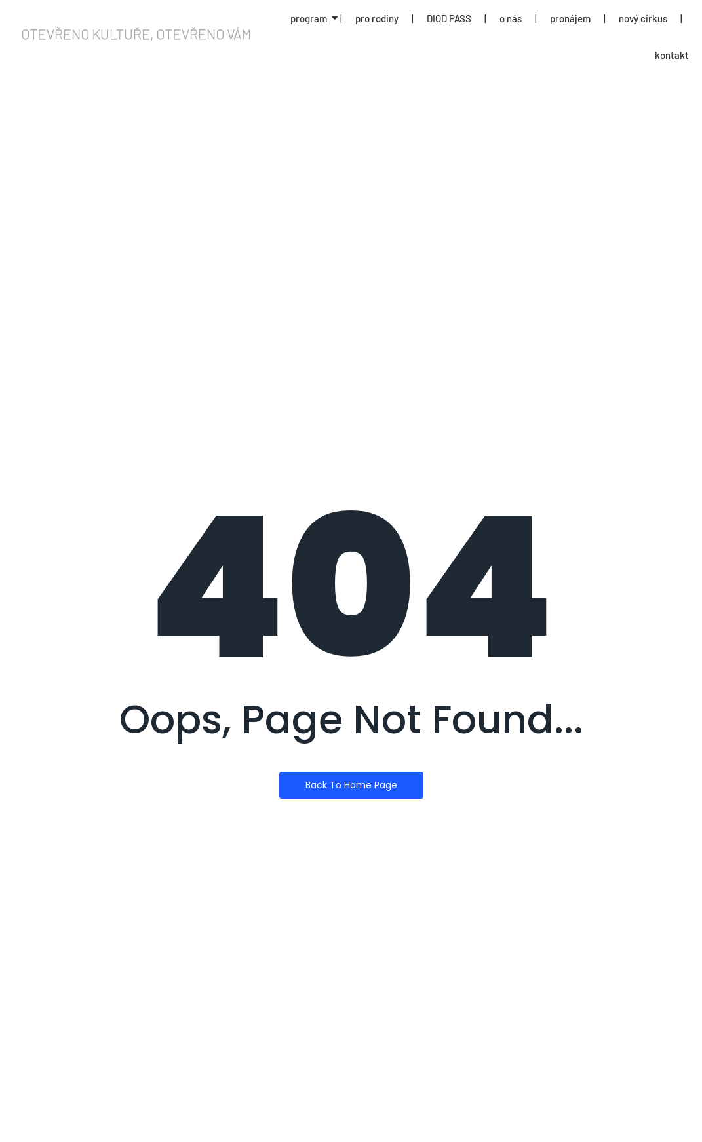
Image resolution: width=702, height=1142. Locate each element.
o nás (510, 18)
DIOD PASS (449, 18)
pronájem (570, 18)
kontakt (672, 55)
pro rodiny (377, 18)
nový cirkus (643, 18)
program (308, 18)
